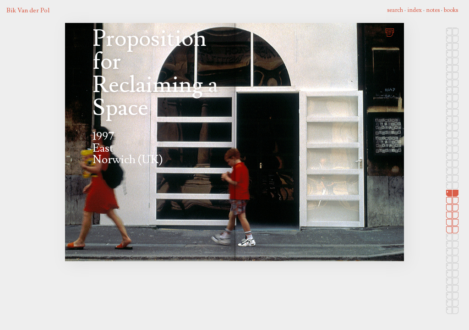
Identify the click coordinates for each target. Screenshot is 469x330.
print (391, 31)
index (414, 10)
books (451, 10)
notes (433, 10)
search (395, 10)
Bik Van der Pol (27, 10)
